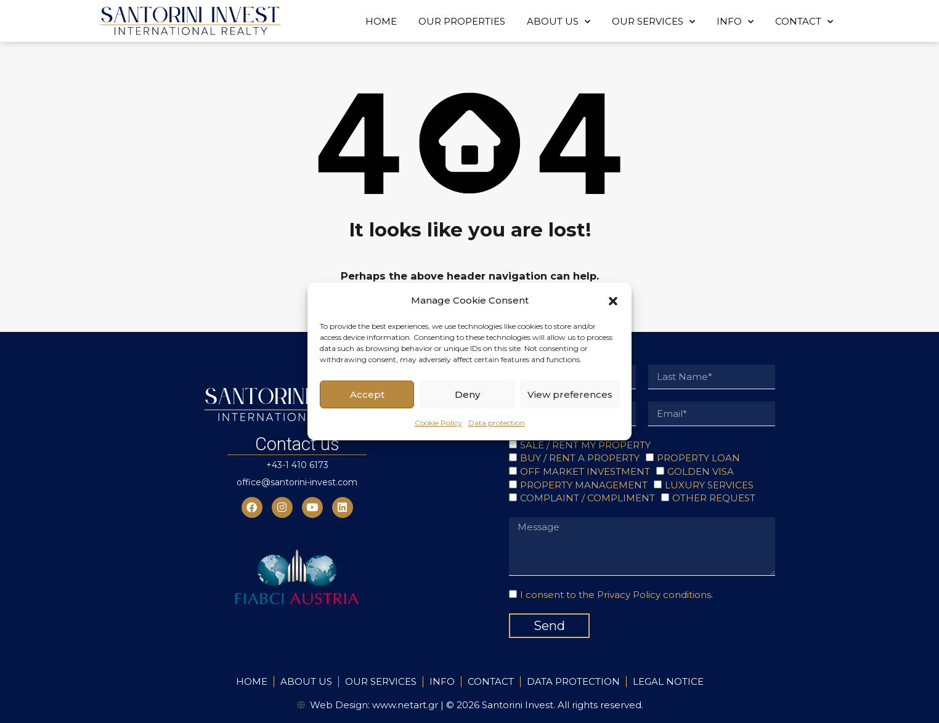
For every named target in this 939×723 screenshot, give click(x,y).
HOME (381, 21)
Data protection (496, 422)
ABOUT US (558, 21)
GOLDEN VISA (700, 471)
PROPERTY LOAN (698, 458)
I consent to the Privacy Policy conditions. (616, 594)
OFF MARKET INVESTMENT (585, 471)
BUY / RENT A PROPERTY (580, 458)
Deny (467, 394)
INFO (735, 21)
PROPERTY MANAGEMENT (584, 485)
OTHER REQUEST (713, 498)
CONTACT (804, 21)
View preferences (569, 394)
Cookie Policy (438, 422)
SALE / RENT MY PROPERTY (585, 445)
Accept (367, 394)
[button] (613, 300)
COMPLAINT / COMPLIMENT (587, 498)
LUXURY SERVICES (709, 485)
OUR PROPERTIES (461, 21)
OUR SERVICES (653, 21)
